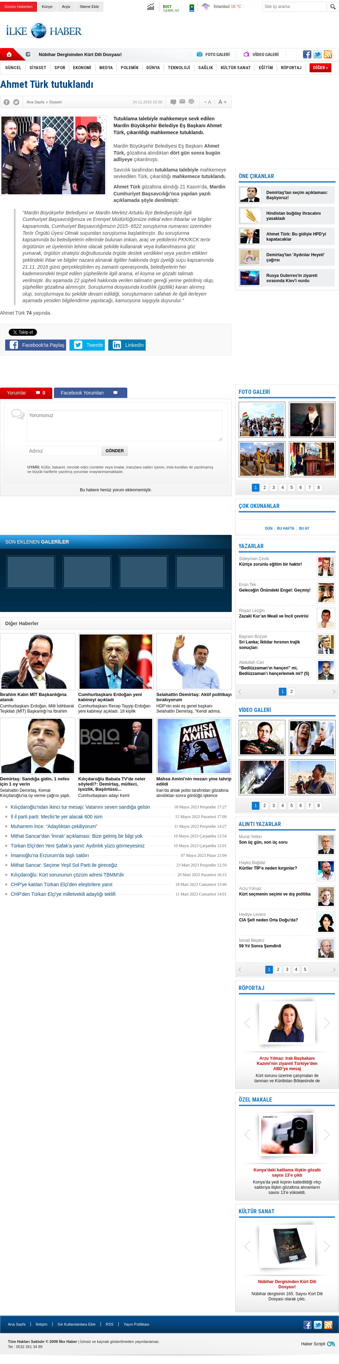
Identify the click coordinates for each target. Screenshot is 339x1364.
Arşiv (66, 6)
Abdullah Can (277, 668)
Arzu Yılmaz (277, 891)
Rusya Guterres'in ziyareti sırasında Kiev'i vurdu (292, 278)
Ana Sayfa (17, 1324)
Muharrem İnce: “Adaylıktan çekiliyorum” (54, 826)
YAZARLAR (251, 546)
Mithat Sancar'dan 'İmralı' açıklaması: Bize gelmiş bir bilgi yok (77, 836)
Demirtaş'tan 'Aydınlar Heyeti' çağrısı (295, 257)
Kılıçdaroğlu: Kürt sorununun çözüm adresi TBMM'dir (67, 875)
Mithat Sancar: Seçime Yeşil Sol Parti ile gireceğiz (64, 865)
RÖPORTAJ (251, 988)
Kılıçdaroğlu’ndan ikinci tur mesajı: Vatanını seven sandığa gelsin (80, 807)
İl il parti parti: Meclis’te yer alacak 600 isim (56, 816)
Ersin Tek (277, 587)
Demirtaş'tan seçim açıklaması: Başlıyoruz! (297, 195)
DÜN (269, 528)
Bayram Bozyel (277, 642)
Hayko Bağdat (277, 865)
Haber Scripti (313, 1344)
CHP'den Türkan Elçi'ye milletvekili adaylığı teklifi (63, 894)
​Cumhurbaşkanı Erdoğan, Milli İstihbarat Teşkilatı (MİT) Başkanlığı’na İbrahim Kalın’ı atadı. (37, 703)
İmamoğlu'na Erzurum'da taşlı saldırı (50, 855)
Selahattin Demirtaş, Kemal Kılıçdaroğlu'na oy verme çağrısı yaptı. (37, 787)
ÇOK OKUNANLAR (259, 506)
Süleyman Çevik (277, 561)
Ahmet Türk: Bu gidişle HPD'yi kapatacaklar (296, 237)
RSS (109, 1324)
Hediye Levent (277, 917)
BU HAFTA (285, 528)
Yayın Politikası (136, 1324)
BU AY (304, 528)
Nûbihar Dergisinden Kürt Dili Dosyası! (80, 54)
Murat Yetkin (277, 839)
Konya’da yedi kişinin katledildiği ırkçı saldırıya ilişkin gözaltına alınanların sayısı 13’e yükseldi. (287, 1181)
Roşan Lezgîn (277, 613)
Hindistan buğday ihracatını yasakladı (293, 216)
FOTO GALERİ (254, 392)
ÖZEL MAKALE (255, 1099)
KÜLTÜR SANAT (257, 1211)
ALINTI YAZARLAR (260, 824)
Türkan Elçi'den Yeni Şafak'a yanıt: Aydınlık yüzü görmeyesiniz (78, 845)
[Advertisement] (116, 373)
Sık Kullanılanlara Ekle (76, 1324)
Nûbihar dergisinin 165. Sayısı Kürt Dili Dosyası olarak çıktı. (287, 1290)
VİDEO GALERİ (255, 710)
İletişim (41, 1324)
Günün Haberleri (18, 6)
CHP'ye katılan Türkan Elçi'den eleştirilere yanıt (61, 884)
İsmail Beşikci (277, 943)
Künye (47, 6)
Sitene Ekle (89, 6)
